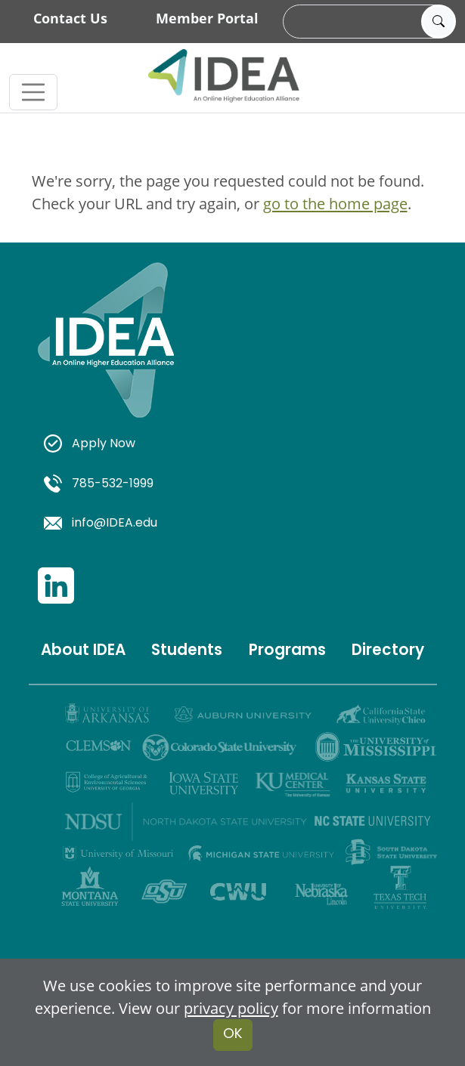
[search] (367, 22)
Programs (287, 651)
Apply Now (90, 444)
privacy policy (231, 1008)
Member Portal (207, 18)
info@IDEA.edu (101, 523)
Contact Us (70, 18)
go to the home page (335, 203)
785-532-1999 (99, 484)
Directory (388, 651)
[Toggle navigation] (33, 92)
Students (186, 651)
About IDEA (83, 651)
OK (233, 1034)
